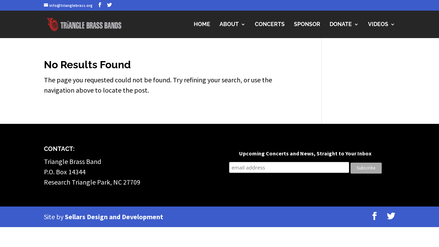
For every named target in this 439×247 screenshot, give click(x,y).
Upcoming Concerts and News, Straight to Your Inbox (305, 153)
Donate (341, 24)
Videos (378, 24)
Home (202, 24)
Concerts (270, 24)
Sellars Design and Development (114, 216)
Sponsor (307, 24)
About (229, 24)
